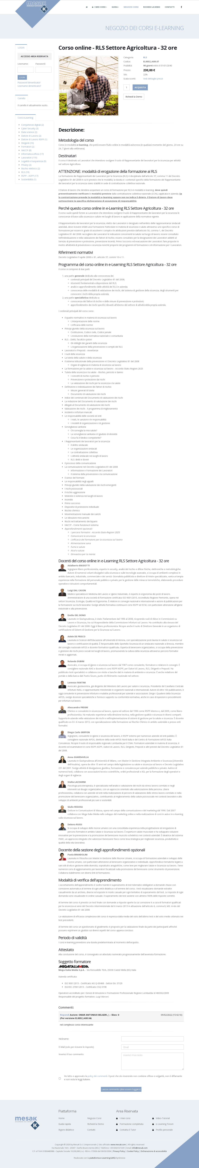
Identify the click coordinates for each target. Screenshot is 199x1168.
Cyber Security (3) (29, 128)
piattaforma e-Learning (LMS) (102, 1158)
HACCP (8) (26, 150)
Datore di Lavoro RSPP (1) (34, 139)
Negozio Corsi (131, 10)
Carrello (21, 98)
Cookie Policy (133, 1151)
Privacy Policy (119, 1151)
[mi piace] (108, 1014)
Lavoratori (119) (29, 157)
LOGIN (21, 47)
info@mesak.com (140, 1148)
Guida (115, 10)
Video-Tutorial (161, 1118)
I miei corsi (99, 10)
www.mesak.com (118, 1144)
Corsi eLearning (25, 117)
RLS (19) (25, 172)
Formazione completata (129, 1124)
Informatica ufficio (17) (32, 153)
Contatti (170, 10)
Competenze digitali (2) (32, 124)
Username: (23, 63)
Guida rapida (64, 1124)
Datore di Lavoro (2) (31, 135)
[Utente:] (152, 1038)
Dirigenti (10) (27, 143)
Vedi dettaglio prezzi (153, 78)
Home (61, 1118)
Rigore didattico (66, 1129)
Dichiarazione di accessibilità (154, 1151)
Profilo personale (162, 1129)
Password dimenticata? (29, 82)
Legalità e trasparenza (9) (33, 161)
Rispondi (64, 1014)
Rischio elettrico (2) (30, 168)
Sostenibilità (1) (28, 179)
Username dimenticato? (29, 85)
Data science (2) (29, 132)
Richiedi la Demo (151, 10)
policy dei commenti (97, 1076)
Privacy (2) (26, 164)
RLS (145, 57)
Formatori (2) (27, 146)
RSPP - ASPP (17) (29, 175)
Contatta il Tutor (126, 1129)
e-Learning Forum (162, 1124)
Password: (40, 63)
